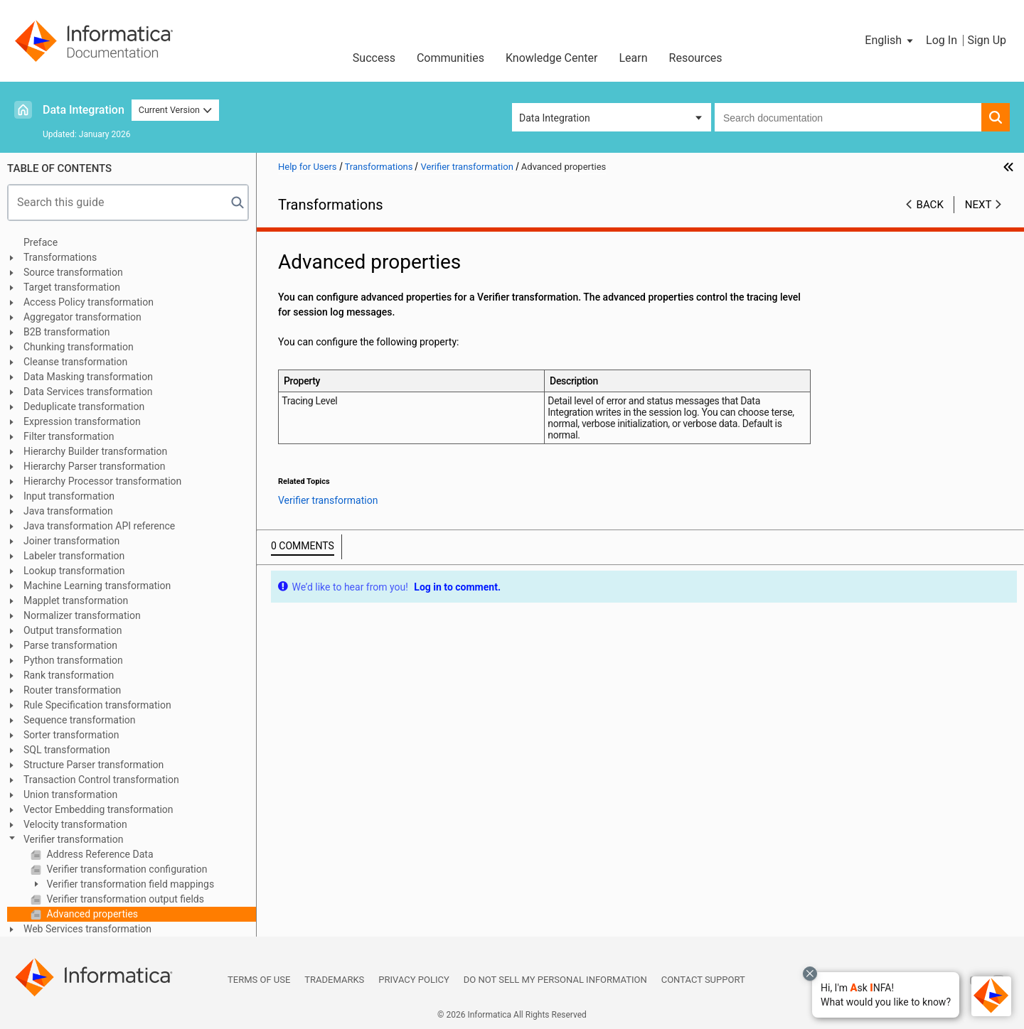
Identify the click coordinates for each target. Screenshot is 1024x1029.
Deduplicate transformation (83, 406)
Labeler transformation (73, 555)
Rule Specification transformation (97, 705)
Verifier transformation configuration (126, 869)
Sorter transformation (71, 734)
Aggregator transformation (82, 317)
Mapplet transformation (75, 600)
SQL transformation (66, 749)
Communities (450, 58)
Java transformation (68, 511)
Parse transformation (70, 645)
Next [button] (978, 204)
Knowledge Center (552, 58)
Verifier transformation (73, 839)
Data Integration (83, 110)
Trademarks (334, 979)
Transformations (60, 257)
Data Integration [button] (554, 118)
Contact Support (703, 979)
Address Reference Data (99, 854)
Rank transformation (68, 675)
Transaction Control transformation (101, 779)
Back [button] (930, 204)
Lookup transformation (73, 570)
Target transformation (71, 287)
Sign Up (986, 40)
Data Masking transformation (88, 376)
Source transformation (73, 272)
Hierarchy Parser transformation (94, 466)
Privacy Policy (413, 979)
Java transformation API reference (99, 526)
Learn (633, 58)
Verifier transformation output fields (124, 899)
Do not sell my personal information (555, 979)
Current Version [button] (176, 109)
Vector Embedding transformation (98, 809)
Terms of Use (259, 979)
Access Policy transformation (88, 302)
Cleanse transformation (75, 361)
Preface (40, 242)
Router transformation (72, 690)
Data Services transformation (88, 391)
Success (374, 58)
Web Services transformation (87, 928)
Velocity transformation (75, 824)
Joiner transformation (71, 540)
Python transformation (73, 660)
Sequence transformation (79, 720)
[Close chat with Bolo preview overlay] (810, 973)
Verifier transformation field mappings (129, 884)
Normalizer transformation (82, 615)
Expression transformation (82, 421)
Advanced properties (91, 914)
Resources (695, 58)
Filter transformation (68, 436)
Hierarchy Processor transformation (102, 481)
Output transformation (72, 630)
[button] (885, 995)
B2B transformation (66, 332)
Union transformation (70, 794)
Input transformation (68, 496)
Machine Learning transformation (97, 585)
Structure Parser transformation (93, 764)
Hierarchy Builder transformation (95, 451)
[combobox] (848, 117)
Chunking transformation (78, 346)
